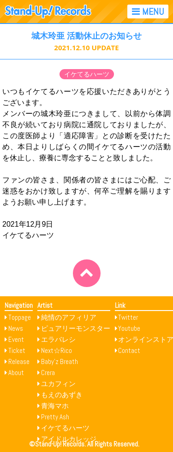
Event (16, 339)
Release (19, 361)
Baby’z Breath (59, 361)
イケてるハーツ (86, 74)
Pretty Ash (55, 416)
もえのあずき (62, 394)
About (16, 372)
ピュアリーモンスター (75, 328)
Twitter (128, 317)
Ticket (16, 350)
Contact (129, 350)
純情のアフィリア (68, 317)
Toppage (19, 317)
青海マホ (55, 405)
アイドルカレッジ (68, 438)
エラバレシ (58, 339)
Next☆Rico (56, 350)
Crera (48, 372)
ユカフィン (58, 383)
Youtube (129, 328)
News (15, 328)
